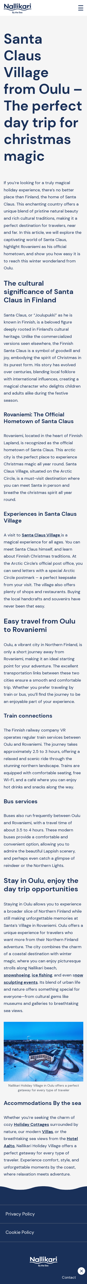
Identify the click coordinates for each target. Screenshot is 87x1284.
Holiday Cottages (31, 1124)
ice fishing (42, 975)
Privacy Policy (20, 1214)
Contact (69, 1277)
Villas (47, 1131)
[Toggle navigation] (80, 7)
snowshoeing (17, 975)
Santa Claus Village (41, 535)
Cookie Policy (20, 1232)
